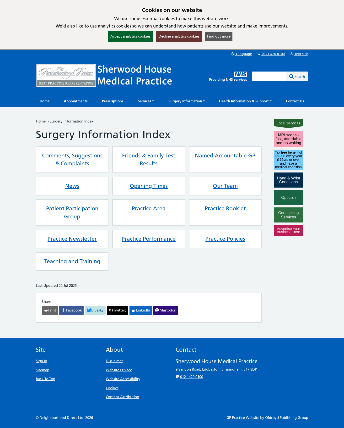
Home (41, 121)
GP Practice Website (242, 417)
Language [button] (241, 54)
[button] (146, 101)
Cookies (112, 388)
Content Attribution (122, 397)
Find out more (219, 36)
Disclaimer (114, 361)
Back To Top (45, 379)
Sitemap (42, 370)
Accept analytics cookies (130, 36)
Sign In (41, 361)
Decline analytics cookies (179, 36)
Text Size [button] (298, 54)
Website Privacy (119, 370)
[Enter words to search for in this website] (269, 76)
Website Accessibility (123, 379)
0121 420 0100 (271, 54)
